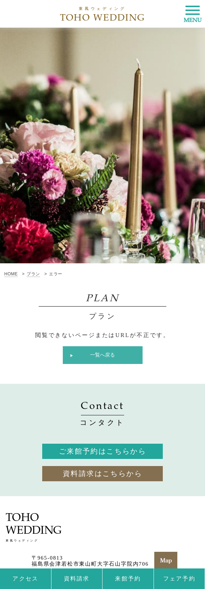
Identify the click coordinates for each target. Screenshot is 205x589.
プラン (33, 273)
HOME (11, 273)
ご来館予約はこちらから (102, 451)
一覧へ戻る (102, 355)
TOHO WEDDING (102, 14)
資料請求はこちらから (102, 473)
